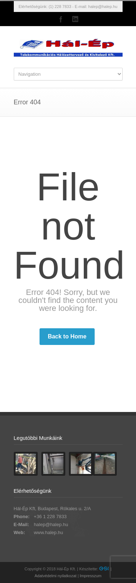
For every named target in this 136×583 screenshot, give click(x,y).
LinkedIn (75, 19)
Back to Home (67, 336)
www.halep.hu (48, 532)
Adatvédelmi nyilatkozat (55, 576)
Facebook (61, 19)
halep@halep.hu (102, 6)
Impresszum (91, 576)
